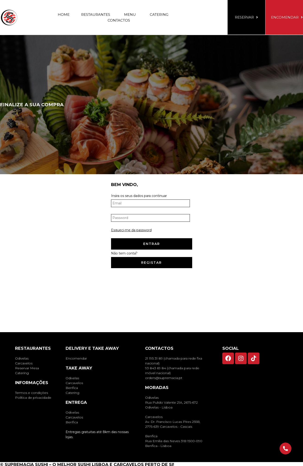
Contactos (119, 20)
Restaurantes (96, 14)
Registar (151, 262)
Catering (159, 14)
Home (64, 14)
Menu (131, 14)
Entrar (151, 244)
